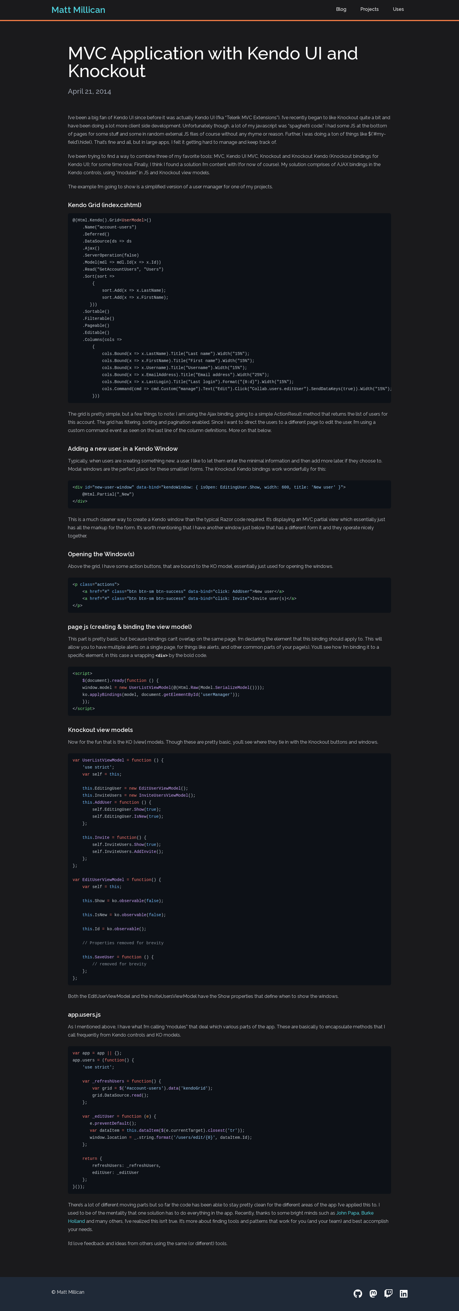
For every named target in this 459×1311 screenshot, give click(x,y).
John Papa (347, 1213)
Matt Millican (78, 10)
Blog (341, 9)
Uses (398, 9)
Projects (369, 9)
